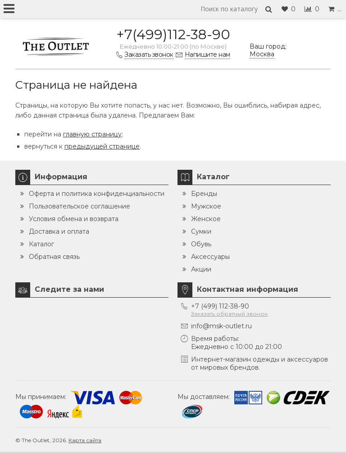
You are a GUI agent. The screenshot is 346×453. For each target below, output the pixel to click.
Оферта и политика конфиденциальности (96, 194)
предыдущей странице (102, 146)
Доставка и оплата (59, 231)
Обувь (201, 244)
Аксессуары (210, 257)
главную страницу (92, 134)
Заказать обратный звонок (229, 313)
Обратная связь (54, 257)
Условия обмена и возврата (73, 219)
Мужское (206, 206)
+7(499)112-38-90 (173, 34)
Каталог (41, 244)
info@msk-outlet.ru (221, 326)
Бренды (204, 194)
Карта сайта (84, 440)
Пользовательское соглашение (79, 206)
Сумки (201, 231)
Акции (201, 269)
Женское (206, 219)
